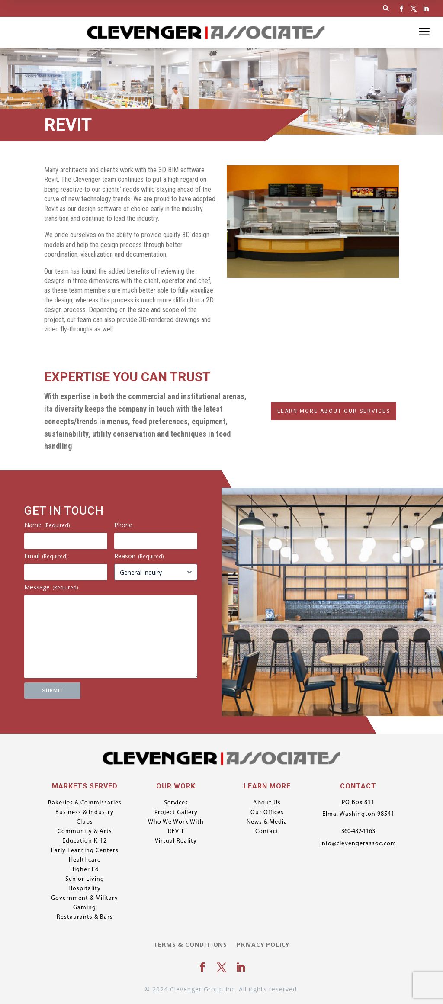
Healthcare (85, 860)
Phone (123, 525)
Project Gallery (176, 813)
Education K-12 (84, 841)
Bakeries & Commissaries (85, 803)
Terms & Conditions (190, 945)
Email (45, 556)
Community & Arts (85, 832)
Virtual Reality (176, 841)
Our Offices (267, 813)
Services (176, 803)
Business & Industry (84, 813)
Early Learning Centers (85, 851)
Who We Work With (176, 822)
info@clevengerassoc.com (358, 843)
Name (47, 525)
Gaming (84, 908)
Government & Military (84, 898)
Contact (267, 832)
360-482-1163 (358, 831)
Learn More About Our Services (333, 411)
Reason (139, 556)
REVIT (176, 832)
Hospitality (84, 889)
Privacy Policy (263, 945)
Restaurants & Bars (85, 917)
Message (51, 587)
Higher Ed (84, 870)
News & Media (267, 822)
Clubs (85, 822)
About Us (267, 803)
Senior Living (84, 879)
